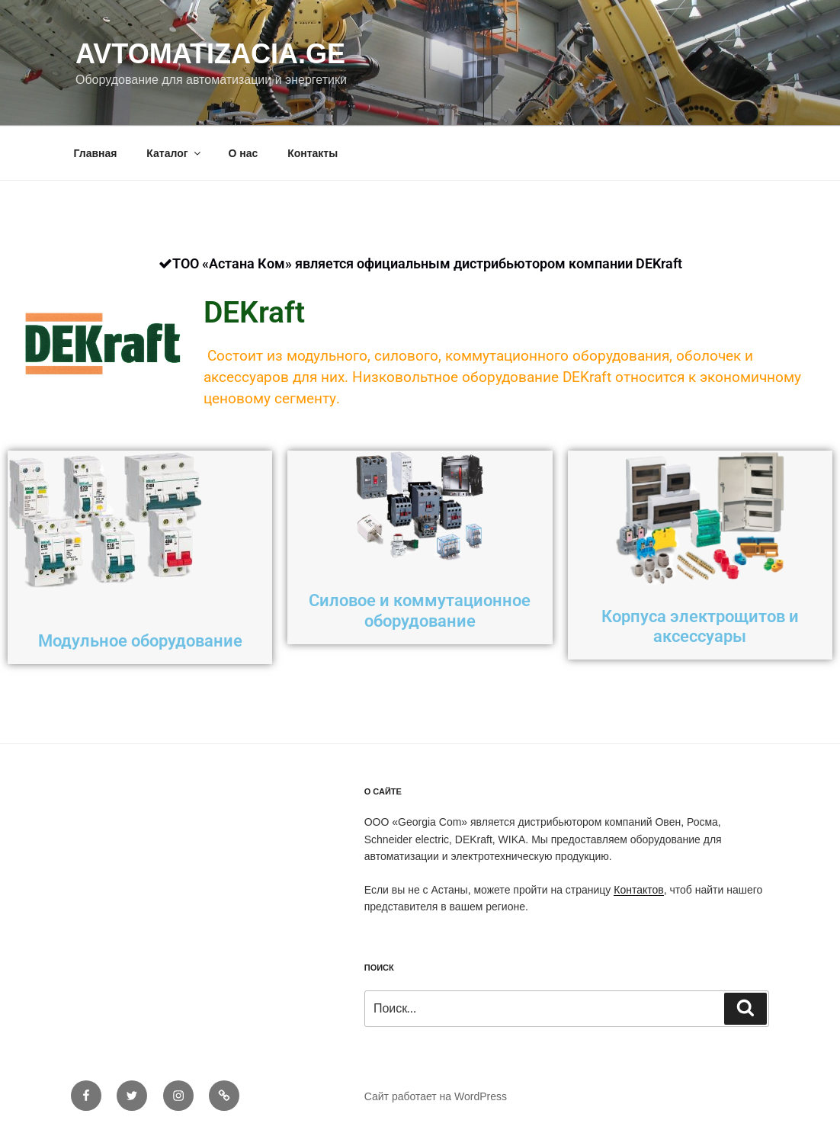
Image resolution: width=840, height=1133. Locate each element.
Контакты (312, 153)
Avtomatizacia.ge (210, 53)
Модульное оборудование (140, 640)
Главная (95, 153)
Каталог (174, 153)
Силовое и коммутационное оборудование (420, 610)
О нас (243, 153)
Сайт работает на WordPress (435, 1096)
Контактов (638, 890)
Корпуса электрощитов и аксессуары (700, 626)
